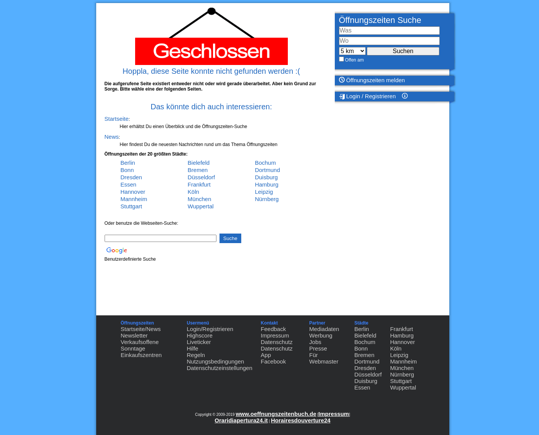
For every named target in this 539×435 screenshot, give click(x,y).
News (112, 136)
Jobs (315, 342)
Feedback (273, 329)
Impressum (275, 335)
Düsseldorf (201, 177)
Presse (318, 348)
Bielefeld (199, 162)
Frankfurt (199, 184)
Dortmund (267, 170)
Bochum (265, 162)
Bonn (127, 170)
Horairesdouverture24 (301, 420)
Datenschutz (276, 342)
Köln (193, 191)
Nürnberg (267, 199)
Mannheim (134, 199)
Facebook (273, 361)
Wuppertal (201, 206)
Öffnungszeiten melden (372, 80)
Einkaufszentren (141, 355)
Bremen (198, 170)
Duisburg (266, 177)
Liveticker (199, 342)
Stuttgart (131, 206)
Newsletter (134, 335)
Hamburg (267, 184)
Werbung (320, 335)
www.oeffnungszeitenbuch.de (276, 414)
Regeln (196, 355)
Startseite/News (141, 329)
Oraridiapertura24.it (241, 420)
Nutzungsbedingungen (215, 361)
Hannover (133, 191)
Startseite (117, 118)
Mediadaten (324, 329)
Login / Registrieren (367, 96)
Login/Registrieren (210, 329)
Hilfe (192, 348)
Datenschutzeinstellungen (219, 368)
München (199, 199)
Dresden (131, 177)
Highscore (200, 335)
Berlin (128, 162)
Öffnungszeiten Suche (380, 20)
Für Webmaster (323, 358)
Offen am (354, 60)
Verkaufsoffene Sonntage (140, 345)
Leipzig (264, 191)
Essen (129, 184)
